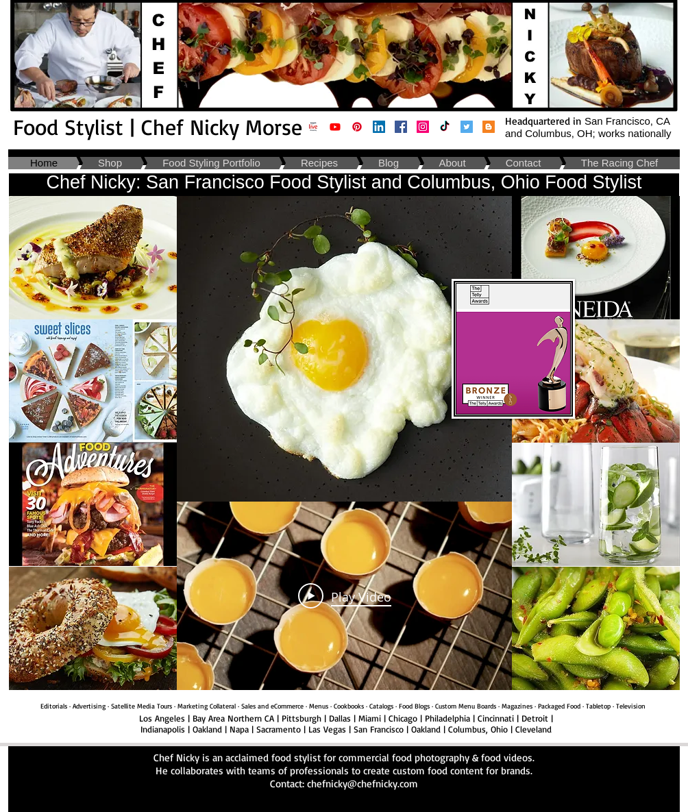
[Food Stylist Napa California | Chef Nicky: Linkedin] (379, 127)
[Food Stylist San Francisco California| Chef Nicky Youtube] (335, 127)
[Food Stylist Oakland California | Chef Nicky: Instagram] (423, 127)
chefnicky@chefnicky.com (362, 783)
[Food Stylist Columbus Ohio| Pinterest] (357, 127)
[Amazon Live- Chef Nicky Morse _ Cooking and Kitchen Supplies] (313, 127)
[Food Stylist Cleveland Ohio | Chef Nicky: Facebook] (401, 127)
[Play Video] (344, 595)
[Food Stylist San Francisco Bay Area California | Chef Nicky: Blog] (488, 127)
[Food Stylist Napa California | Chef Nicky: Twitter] (466, 127)
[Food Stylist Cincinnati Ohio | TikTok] (445, 127)
